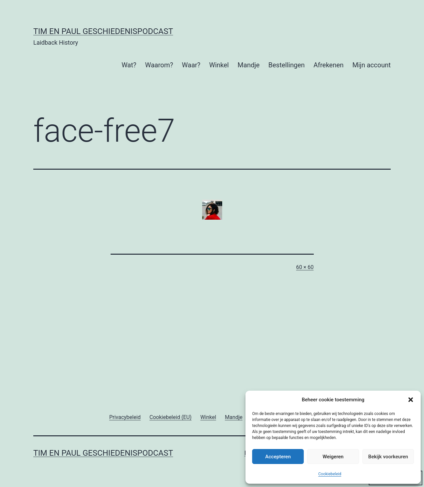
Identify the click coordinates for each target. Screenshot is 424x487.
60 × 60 (304, 267)
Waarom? (159, 65)
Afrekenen (328, 65)
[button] (410, 399)
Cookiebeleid (329, 474)
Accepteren (278, 457)
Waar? (191, 65)
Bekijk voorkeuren (388, 457)
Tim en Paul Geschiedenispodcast (103, 31)
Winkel (219, 65)
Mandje (248, 65)
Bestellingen (286, 65)
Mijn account (371, 65)
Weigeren (333, 457)
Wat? (129, 65)
